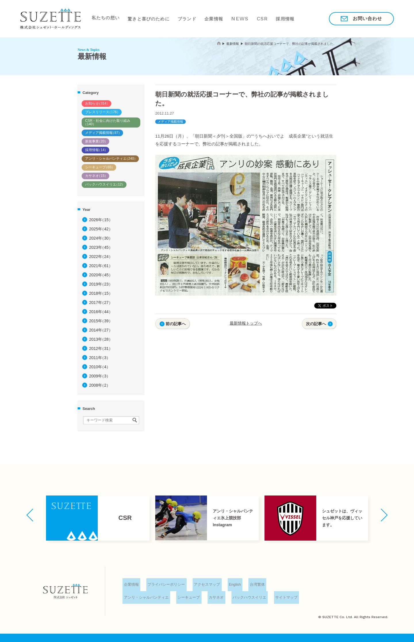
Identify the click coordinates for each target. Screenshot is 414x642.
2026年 (101, 219)
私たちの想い (105, 18)
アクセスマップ (206, 585)
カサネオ (96, 176)
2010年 (99, 367)
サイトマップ (285, 597)
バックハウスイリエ (105, 184)
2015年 (101, 321)
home (219, 43)
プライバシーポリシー (165, 585)
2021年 (101, 265)
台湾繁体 (256, 585)
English (234, 585)
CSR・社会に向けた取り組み (106, 122)
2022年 (101, 256)
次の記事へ (316, 323)
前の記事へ (176, 323)
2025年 (101, 229)
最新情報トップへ (246, 323)
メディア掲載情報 (103, 133)
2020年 (101, 275)
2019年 (101, 284)
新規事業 (96, 141)
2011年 (99, 357)
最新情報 (232, 43)
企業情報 (214, 18)
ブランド (187, 18)
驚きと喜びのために (148, 18)
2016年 (101, 311)
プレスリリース (102, 112)
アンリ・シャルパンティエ (111, 159)
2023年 (101, 247)
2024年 (101, 238)
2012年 (101, 348)
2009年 (99, 376)
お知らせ (97, 103)
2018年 (101, 293)
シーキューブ (100, 167)
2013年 (101, 339)
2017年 (101, 302)
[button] (30, 515)
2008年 (99, 385)
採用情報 (288, 18)
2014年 (101, 330)
